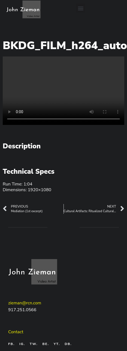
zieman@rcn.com (24, 303)
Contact (15, 332)
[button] (80, 8)
